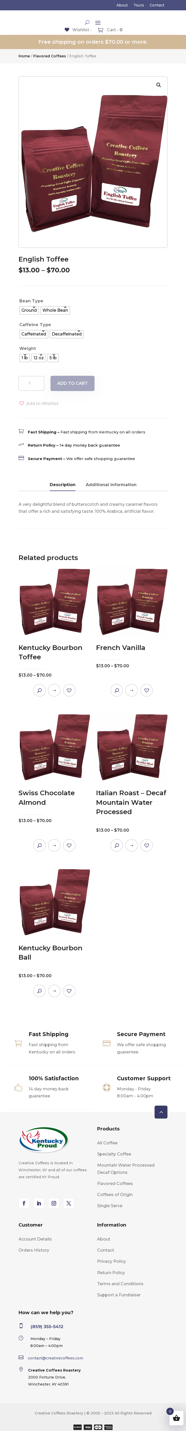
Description (62, 484)
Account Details (35, 1239)
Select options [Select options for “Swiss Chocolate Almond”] (54, 845)
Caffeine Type (35, 324)
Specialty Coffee (114, 1154)
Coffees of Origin (115, 1194)
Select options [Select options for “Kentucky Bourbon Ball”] (54, 991)
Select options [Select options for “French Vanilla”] (131, 690)
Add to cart (72, 383)
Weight (27, 348)
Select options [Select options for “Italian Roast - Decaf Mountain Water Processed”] (131, 845)
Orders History (34, 1250)
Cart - (114, 29)
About (122, 5)
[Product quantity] (31, 383)
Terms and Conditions (120, 1283)
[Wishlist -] (78, 29)
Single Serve (109, 1205)
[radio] (29, 310)
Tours (138, 5)
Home (24, 56)
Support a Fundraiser (119, 1294)
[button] (158, 85)
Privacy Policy (111, 1261)
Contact (157, 5)
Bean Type (31, 301)
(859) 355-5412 (47, 1326)
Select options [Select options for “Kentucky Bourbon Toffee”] (54, 690)
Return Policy (111, 1272)
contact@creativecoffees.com (55, 1358)
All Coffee (107, 1143)
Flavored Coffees (49, 56)
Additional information (111, 484)
